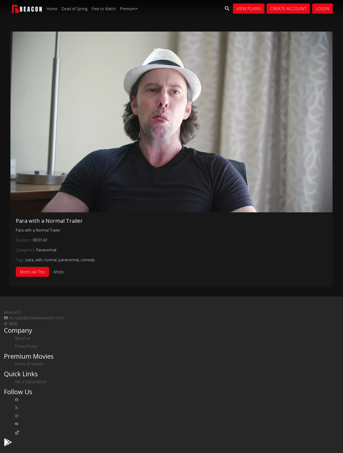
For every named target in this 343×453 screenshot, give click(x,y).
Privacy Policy (26, 346)
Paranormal (46, 249)
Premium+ (129, 8)
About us (22, 338)
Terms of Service (29, 363)
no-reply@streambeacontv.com (36, 317)
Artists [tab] (58, 271)
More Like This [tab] (32, 271)
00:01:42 (40, 240)
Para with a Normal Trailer (49, 220)
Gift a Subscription (31, 381)
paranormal (68, 259)
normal (50, 259)
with (38, 259)
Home (52, 8)
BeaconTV (13, 312)
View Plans (248, 8)
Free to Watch (104, 8)
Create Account (288, 8)
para (29, 259)
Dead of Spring (74, 8)
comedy (88, 259)
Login (322, 8)
